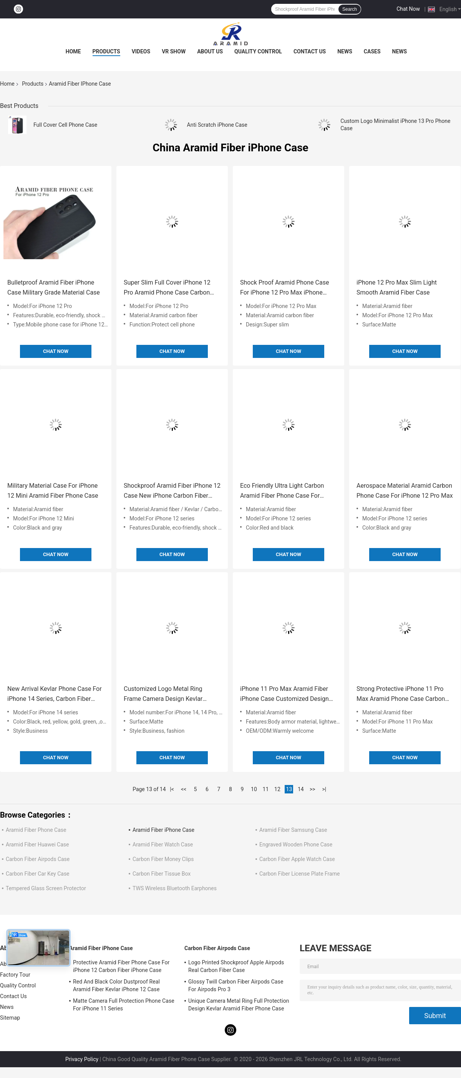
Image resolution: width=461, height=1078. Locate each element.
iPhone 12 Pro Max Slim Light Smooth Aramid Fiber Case (397, 287)
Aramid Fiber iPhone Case (163, 830)
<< (183, 789)
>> (312, 789)
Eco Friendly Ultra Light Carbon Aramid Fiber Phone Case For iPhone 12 (282, 491)
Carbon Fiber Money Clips (163, 859)
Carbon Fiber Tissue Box (162, 874)
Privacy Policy (81, 1059)
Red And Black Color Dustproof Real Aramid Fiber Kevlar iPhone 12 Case (116, 985)
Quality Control (258, 51)
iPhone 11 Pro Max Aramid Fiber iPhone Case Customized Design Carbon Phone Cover (284, 694)
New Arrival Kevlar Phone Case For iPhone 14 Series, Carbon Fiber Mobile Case (54, 694)
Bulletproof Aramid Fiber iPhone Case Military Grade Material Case (53, 287)
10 (254, 789)
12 (277, 789)
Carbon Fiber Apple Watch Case (297, 859)
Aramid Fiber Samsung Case (293, 830)
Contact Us (310, 51)
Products (106, 51)
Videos (141, 51)
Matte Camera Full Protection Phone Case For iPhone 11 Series (123, 1005)
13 (289, 789)
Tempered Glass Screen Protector (46, 888)
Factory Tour (15, 975)
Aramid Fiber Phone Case (36, 830)
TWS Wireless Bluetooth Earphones (175, 888)
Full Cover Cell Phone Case (65, 125)
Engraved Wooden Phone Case (295, 844)
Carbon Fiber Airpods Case (38, 859)
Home (73, 51)
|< (172, 789)
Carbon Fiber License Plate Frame (299, 874)
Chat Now (408, 9)
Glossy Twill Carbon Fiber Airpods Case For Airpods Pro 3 (235, 985)
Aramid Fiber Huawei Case (37, 844)
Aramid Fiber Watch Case (163, 844)
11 (266, 789)
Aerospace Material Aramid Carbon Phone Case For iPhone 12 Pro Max (405, 490)
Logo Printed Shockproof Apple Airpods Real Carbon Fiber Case (236, 966)
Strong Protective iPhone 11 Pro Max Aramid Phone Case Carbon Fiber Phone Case (401, 694)
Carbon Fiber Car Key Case (38, 874)
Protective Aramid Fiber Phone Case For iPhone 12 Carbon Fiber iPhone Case (121, 966)
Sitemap (10, 1018)
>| (324, 789)
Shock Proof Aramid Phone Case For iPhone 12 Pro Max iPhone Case (284, 288)
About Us (210, 51)
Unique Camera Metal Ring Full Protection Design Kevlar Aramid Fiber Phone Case (238, 1005)
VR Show (174, 51)
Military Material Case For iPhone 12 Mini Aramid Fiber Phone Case (52, 490)
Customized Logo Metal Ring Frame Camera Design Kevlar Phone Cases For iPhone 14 (163, 694)
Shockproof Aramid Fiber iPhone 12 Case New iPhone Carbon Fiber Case (172, 491)
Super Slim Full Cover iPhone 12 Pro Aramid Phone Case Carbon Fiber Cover (167, 288)
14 (301, 789)
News (344, 51)
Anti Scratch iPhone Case (217, 125)
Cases (372, 51)
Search (349, 9)
